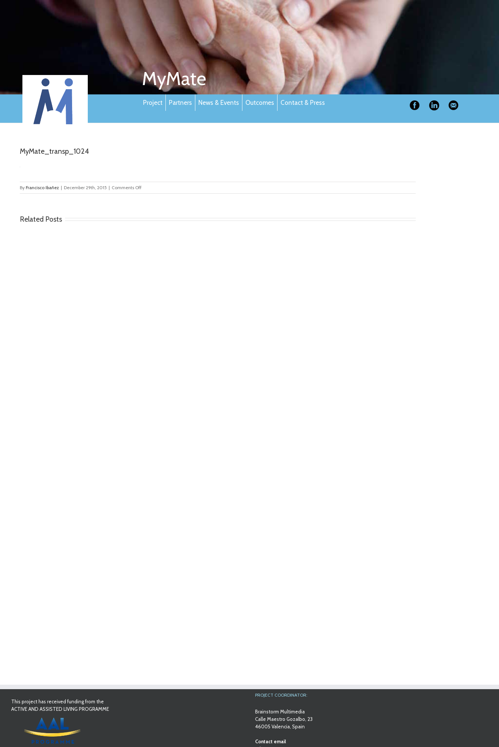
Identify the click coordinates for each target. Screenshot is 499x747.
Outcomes (259, 102)
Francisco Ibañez (42, 187)
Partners (180, 102)
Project (152, 102)
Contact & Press (303, 102)
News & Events (218, 102)
